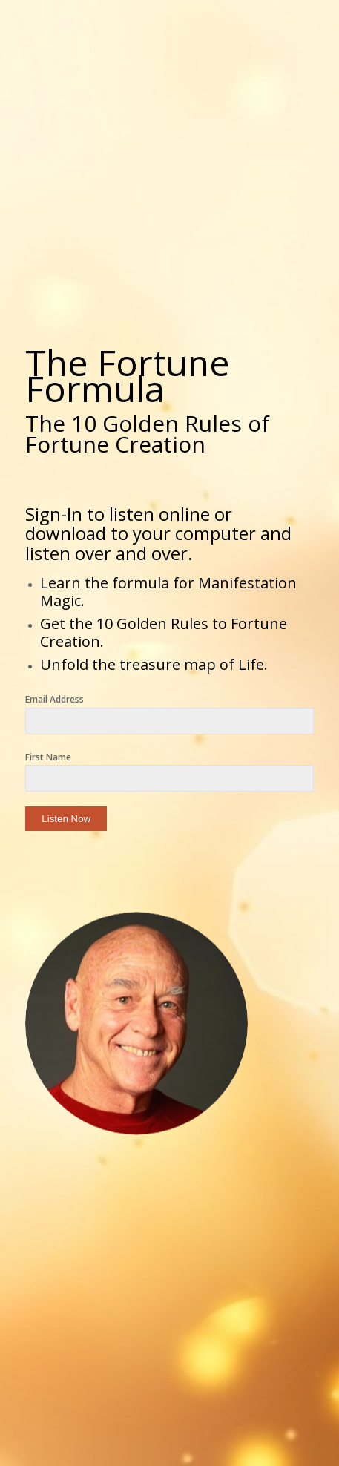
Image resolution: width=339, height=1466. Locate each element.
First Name (48, 757)
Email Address (54, 699)
